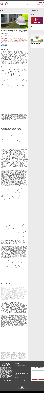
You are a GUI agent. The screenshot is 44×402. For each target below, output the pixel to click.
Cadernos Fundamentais (40, 6)
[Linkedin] (5, 45)
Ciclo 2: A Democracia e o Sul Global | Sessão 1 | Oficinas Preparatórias (36, 43)
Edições (31, 4)
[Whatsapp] (4, 45)
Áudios (42, 4)
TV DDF (39, 4)
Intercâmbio (35, 4)
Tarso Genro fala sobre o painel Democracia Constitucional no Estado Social (36, 26)
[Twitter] (3, 45)
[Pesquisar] (43, 0)
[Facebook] (1, 45)
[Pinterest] (6, 45)
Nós (28, 4)
